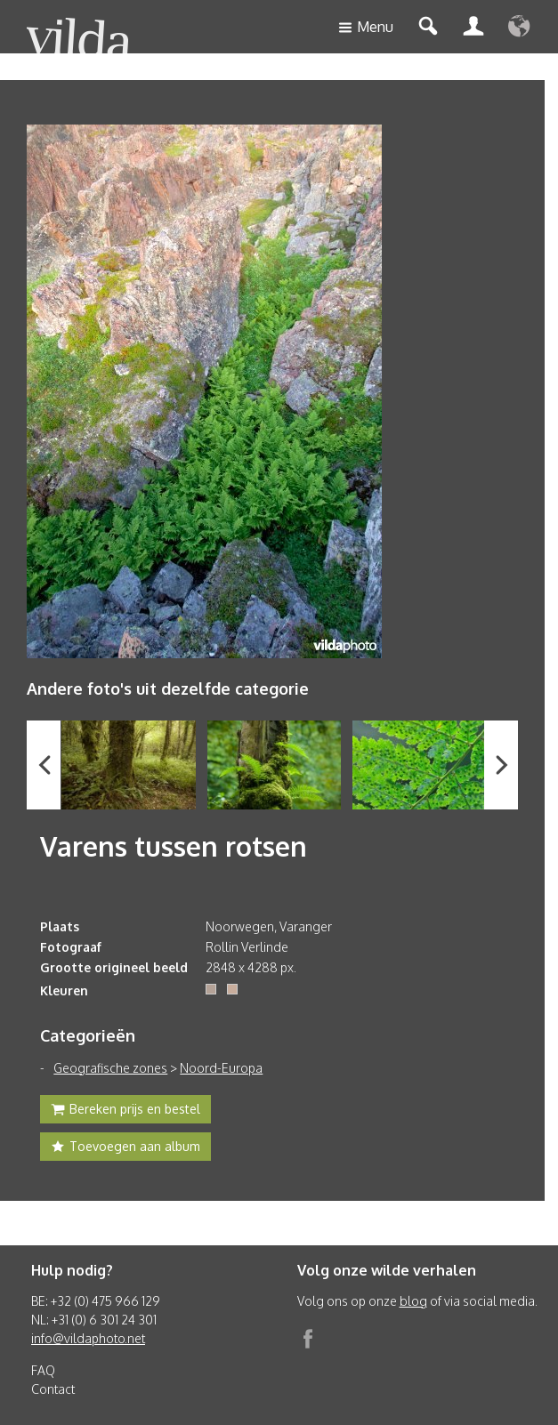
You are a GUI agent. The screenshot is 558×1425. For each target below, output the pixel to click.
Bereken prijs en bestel (125, 1111)
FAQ (43, 1370)
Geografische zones (110, 1067)
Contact (53, 1389)
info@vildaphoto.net (88, 1338)
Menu (365, 28)
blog (413, 1300)
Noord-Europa (221, 1067)
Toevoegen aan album (125, 1148)
